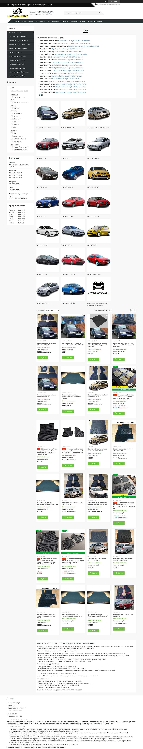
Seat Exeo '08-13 (92, 158)
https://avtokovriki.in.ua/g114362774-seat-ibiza (68, 60)
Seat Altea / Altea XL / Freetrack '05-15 (98, 128)
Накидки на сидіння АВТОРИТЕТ (20, 45)
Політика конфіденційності (88, 747)
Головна (16, 21)
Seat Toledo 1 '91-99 (42, 245)
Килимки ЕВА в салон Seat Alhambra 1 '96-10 (47, 315)
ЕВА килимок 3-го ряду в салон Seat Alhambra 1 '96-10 (73, 315)
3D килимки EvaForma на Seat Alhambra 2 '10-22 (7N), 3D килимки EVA (123, 368)
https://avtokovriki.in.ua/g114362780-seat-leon (69, 70)
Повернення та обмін (95, 21)
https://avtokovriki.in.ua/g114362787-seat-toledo (70, 89)
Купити (43, 329)
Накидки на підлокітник (17, 60)
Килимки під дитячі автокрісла (19, 72)
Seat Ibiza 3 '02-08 (118, 158)
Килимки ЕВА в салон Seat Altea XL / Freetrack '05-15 (97, 474)
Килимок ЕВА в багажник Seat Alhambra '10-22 (97, 421)
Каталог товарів (27, 21)
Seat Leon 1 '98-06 (93, 187)
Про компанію (40, 21)
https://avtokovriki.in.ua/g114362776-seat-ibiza (67, 65)
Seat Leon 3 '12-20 (42, 216)
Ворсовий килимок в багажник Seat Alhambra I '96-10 (72, 367)
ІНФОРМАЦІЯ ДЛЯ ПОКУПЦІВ (17, 679)
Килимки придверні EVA (17, 76)
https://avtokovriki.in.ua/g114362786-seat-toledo (70, 87)
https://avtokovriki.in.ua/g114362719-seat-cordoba (71, 54)
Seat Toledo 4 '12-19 (119, 245)
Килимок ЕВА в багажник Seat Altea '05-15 (97, 530)
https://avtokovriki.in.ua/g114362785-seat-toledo (70, 84)
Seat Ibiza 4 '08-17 (42, 187)
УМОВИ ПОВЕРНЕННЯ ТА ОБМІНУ (18, 690)
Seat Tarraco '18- (117, 216)
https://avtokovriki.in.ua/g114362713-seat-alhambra (73, 43)
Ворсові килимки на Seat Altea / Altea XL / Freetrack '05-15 (46, 587)
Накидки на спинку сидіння (18, 48)
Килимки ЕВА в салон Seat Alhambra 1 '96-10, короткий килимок (123, 316)
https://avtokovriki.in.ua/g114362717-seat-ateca (67, 51)
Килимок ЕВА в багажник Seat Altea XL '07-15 (122, 530)
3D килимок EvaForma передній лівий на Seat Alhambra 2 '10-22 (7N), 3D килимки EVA (47, 422)
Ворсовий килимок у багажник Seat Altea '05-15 (72, 586)
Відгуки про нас (53, 21)
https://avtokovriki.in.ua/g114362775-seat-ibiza (68, 62)
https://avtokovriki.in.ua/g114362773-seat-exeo (67, 57)
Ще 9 (14, 127)
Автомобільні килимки (16, 33)
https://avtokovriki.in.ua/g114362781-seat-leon (68, 73)
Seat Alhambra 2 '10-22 (68, 127)
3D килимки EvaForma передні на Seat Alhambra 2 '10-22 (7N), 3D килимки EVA (72, 422)
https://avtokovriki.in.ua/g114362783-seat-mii (65, 79)
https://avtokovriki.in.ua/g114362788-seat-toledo (70, 92)
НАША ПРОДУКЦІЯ (14, 674)
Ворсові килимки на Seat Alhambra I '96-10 (46, 367)
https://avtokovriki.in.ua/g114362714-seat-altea (83, 46)
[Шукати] (99, 13)
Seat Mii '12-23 (91, 216)
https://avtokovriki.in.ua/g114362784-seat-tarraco (69, 81)
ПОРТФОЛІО (12, 677)
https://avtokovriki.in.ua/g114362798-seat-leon (68, 68)
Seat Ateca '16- (40, 158)
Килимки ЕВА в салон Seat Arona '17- (123, 586)
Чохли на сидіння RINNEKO (18, 37)
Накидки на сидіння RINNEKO (19, 41)
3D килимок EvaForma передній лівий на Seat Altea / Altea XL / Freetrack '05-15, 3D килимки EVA (47, 532)
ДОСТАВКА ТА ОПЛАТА (15, 687)
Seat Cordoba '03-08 (67, 158)
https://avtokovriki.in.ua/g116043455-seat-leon (67, 76)
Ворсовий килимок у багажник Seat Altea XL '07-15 (98, 587)
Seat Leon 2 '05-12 (118, 187)
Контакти (65, 21)
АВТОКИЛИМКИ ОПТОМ (15, 682)
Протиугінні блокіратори (17, 68)
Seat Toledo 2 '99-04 (68, 245)
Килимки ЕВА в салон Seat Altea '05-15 (72, 474)
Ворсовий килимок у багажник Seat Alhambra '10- (47, 474)
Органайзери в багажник (17, 56)
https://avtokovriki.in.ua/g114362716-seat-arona (67, 49)
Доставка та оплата (78, 21)
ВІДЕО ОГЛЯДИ (12, 685)
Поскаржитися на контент (71, 747)
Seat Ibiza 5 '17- (66, 187)
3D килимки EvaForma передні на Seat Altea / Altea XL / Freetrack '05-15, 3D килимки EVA (73, 532)
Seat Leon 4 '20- (66, 216)
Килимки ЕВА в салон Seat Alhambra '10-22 (97, 367)
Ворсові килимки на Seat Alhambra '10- (122, 421)
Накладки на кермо (15, 52)
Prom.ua (81, 745)
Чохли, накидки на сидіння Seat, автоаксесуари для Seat (46, 275)
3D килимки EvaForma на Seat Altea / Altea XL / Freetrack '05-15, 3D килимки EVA (124, 476)
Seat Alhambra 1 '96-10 (43, 127)
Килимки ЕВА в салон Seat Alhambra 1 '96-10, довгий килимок (97, 316)
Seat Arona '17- (117, 127)
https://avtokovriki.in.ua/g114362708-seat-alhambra (73, 41)
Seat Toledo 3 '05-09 (93, 245)
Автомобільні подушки (16, 64)
